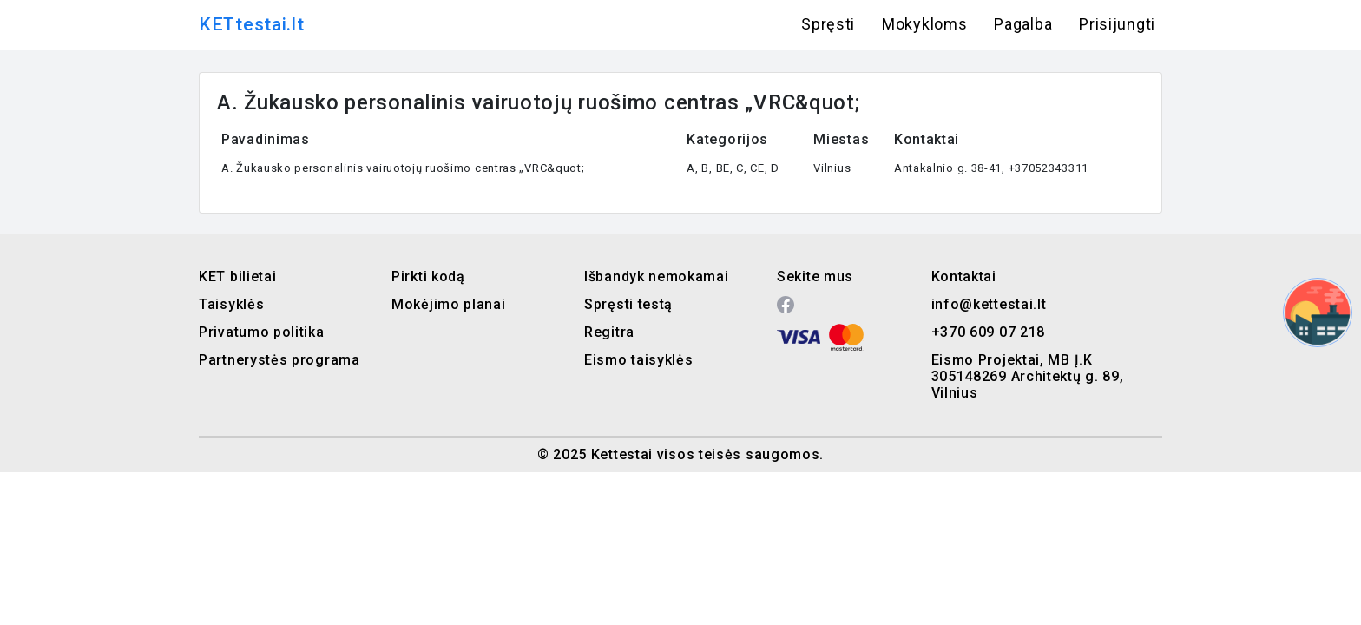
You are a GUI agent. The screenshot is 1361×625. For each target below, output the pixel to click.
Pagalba (1023, 24)
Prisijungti (1117, 24)
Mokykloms (924, 24)
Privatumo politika (262, 332)
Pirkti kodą (428, 276)
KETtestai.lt (251, 24)
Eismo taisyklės (639, 360)
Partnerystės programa (279, 360)
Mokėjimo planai (448, 304)
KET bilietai (237, 276)
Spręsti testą (628, 304)
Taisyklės (231, 304)
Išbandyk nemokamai (656, 276)
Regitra (609, 332)
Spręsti (828, 24)
